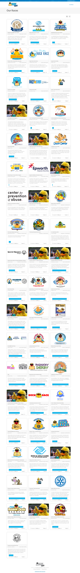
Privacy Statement (37, 569)
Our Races (71, 4)
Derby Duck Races (39, 567)
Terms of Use (44, 569)
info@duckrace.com (70, 0)
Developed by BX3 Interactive (40, 571)
